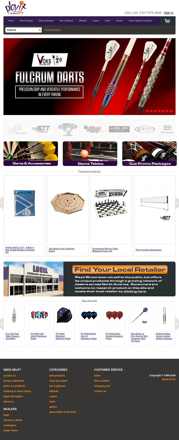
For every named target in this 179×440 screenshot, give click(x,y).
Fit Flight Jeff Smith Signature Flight (39, 336)
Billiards (82, 21)
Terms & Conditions (14, 386)
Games (119, 21)
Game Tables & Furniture (140, 21)
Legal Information (13, 396)
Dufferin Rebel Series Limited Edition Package (164, 336)
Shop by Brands (46, 21)
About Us (8, 401)
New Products (26, 21)
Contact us (9, 375)
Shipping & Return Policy (17, 391)
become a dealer (12, 420)
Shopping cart (102, 386)
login (6, 414)
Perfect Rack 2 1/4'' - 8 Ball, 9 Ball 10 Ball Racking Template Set (20, 250)
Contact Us (100, 391)
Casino (96, 21)
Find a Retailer (101, 380)
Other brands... (167, 133)
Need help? (12, 369)
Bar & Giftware (66, 21)
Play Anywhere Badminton (149, 250)
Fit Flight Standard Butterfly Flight (63, 336)
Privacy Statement (13, 380)
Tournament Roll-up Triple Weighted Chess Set (105, 250)
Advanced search (52, 30)
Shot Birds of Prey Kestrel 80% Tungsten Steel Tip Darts (139, 337)
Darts (107, 21)
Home (11, 21)
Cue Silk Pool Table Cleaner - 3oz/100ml (13, 336)
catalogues (9, 425)
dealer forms (10, 430)
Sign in (168, 13)
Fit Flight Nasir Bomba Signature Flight (114, 336)
